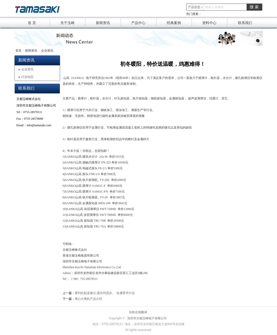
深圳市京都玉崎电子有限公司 (147, 318)
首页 (18, 50)
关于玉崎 (72, 23)
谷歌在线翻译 (138, 312)
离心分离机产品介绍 (88, 299)
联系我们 (245, 23)
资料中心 (214, 23)
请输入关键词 (214, 7)
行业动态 (26, 77)
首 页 (39, 23)
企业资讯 (47, 50)
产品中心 (143, 23)
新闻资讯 (108, 23)
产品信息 (195, 7)
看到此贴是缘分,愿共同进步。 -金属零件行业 (105, 293)
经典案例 (179, 23)
